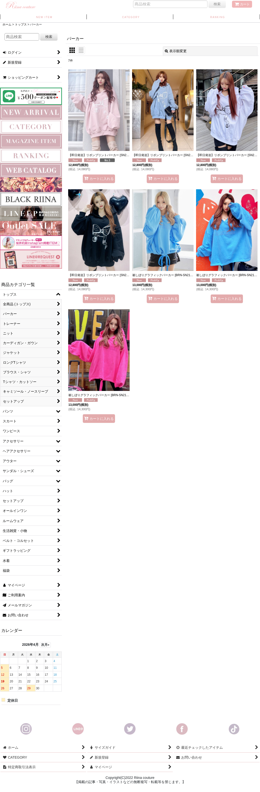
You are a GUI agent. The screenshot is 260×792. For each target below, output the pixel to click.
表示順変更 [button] (176, 51)
